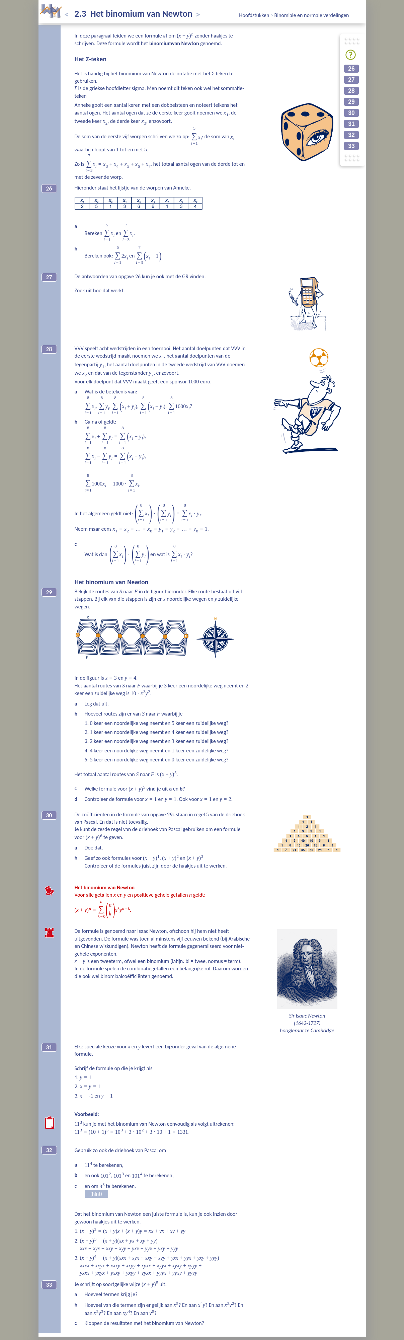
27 (351, 79)
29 (351, 101)
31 (351, 124)
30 (351, 112)
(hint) (96, 1194)
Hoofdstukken (254, 15)
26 (351, 68)
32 (351, 135)
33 (351, 146)
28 (351, 90)
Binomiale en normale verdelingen (311, 15)
